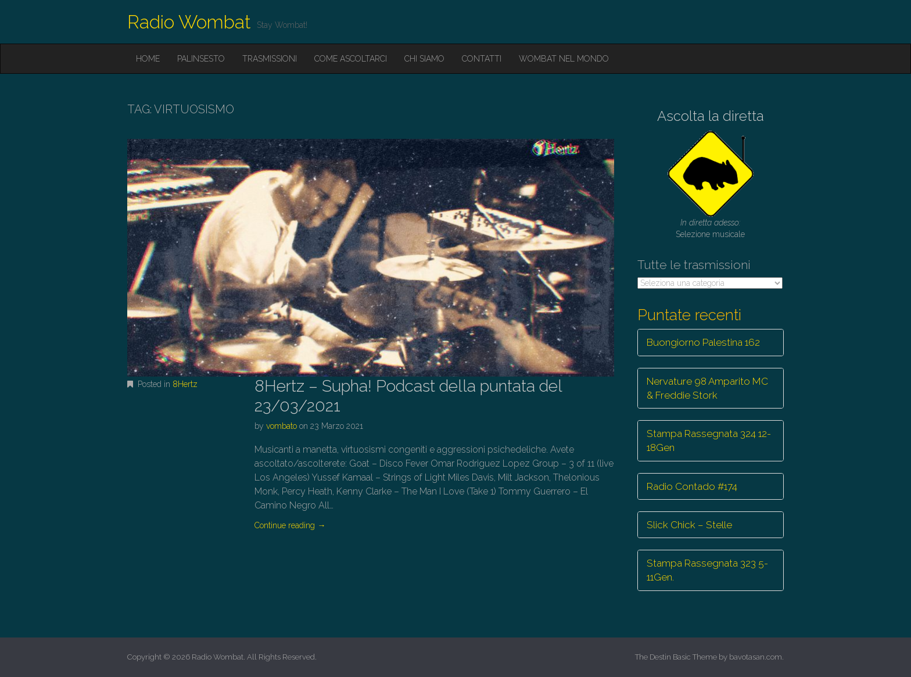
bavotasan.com (755, 657)
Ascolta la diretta (710, 116)
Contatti (481, 58)
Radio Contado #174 (692, 486)
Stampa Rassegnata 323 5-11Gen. (707, 570)
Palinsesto (201, 58)
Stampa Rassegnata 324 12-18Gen (709, 440)
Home (148, 58)
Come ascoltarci (350, 58)
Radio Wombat (189, 22)
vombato (281, 426)
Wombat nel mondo (564, 58)
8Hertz (185, 384)
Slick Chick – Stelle (689, 525)
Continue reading (289, 525)
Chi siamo (424, 58)
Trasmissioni (269, 58)
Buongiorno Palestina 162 (703, 342)
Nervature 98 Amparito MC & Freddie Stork (707, 388)
